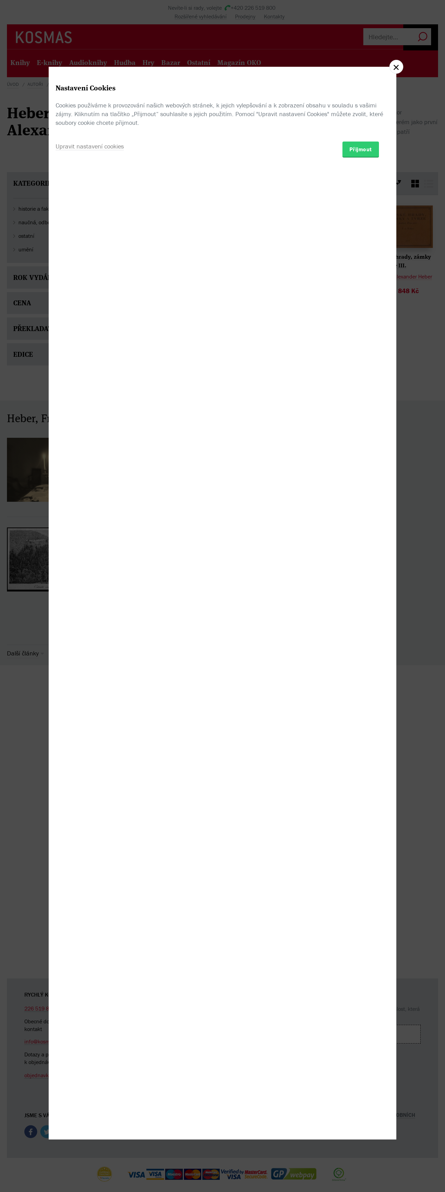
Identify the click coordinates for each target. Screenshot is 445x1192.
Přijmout (360, 636)
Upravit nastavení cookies (90, 634)
